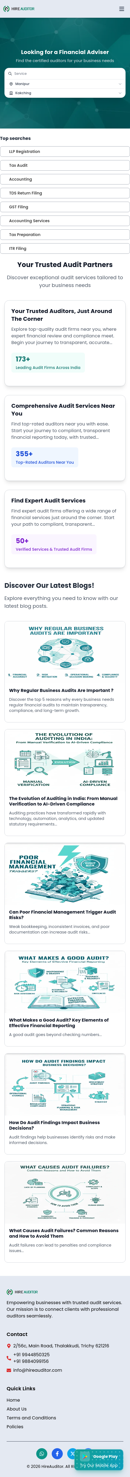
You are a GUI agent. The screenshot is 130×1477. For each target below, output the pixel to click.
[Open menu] (122, 9)
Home (13, 1400)
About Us (17, 1409)
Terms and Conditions (31, 1418)
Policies (15, 1427)
